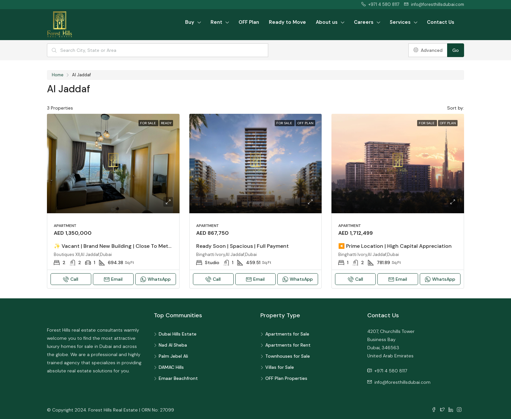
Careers (363, 22)
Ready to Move (287, 22)
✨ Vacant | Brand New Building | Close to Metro (113, 246)
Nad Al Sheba (173, 345)
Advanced (428, 50)
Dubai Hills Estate (178, 334)
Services (400, 22)
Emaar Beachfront (178, 378)
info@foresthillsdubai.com (402, 382)
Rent (216, 22)
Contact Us (440, 22)
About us (327, 22)
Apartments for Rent (288, 345)
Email (113, 279)
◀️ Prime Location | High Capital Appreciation (395, 246)
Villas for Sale (279, 367)
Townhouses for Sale (287, 356)
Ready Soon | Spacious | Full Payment (242, 246)
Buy (189, 22)
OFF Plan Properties (286, 378)
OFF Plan (249, 22)
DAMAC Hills (171, 367)
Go (455, 50)
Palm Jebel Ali (173, 356)
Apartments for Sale (287, 334)
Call (70, 279)
